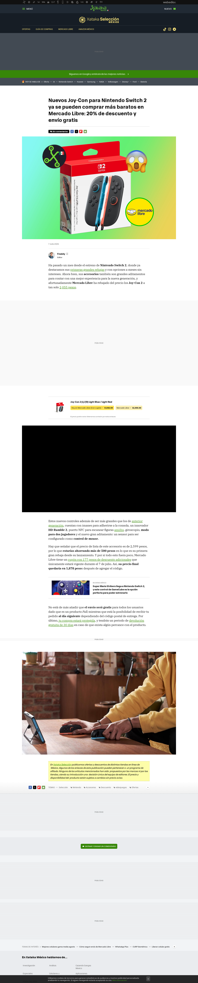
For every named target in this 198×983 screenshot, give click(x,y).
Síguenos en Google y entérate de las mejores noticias (97, 74)
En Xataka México (99, 583)
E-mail (85, 131)
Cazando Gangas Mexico (83, 967)
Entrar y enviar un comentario (100, 846)
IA (54, 81)
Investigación (29, 965)
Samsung (91, 81)
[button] (62, 253)
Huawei (80, 81)
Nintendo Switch (66, 81)
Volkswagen (113, 81)
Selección (99, 20)
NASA (101, 81)
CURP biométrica (140, 946)
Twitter (76, 131)
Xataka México (99, 8)
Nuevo (168, 8)
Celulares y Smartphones (55, 974)
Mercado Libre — (129, 407)
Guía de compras (44, 29)
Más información (119, 980)
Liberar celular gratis (161, 946)
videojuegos (121, 787)
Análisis (52, 965)
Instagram (169, 29)
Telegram (174, 29)
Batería (144, 81)
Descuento (106, 787)
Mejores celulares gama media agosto (58, 946)
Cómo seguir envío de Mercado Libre (95, 946)
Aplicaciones (81, 973)
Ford (135, 81)
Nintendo (77, 787)
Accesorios (91, 787)
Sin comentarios (60, 131)
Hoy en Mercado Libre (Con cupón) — (92, 407)
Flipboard (80, 131)
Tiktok (164, 29)
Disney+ (125, 81)
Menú (29, 8)
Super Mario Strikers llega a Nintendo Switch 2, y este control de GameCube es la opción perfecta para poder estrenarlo (119, 589)
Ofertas (26, 29)
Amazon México (86, 29)
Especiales (28, 973)
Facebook (72, 131)
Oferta (46, 81)
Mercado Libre (65, 29)
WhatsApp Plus (122, 946)
